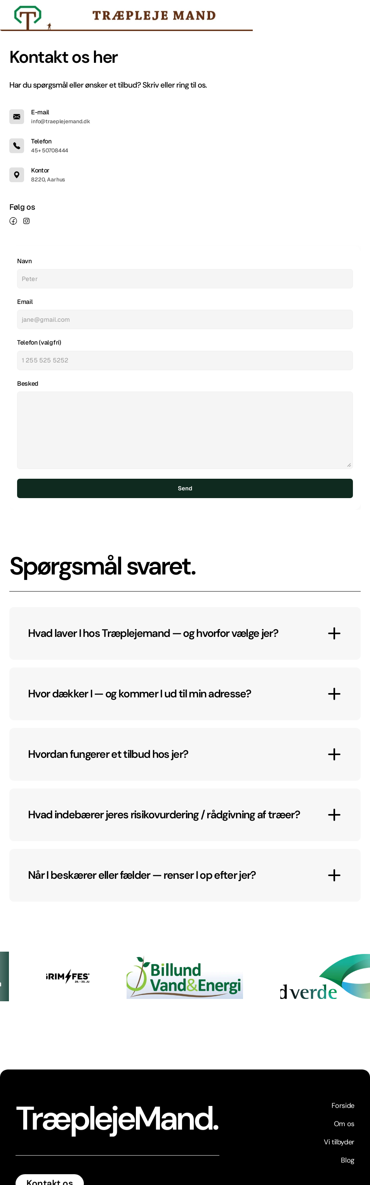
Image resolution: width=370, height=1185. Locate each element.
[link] (13, 221)
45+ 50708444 (49, 150)
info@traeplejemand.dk (60, 121)
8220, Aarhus (48, 179)
